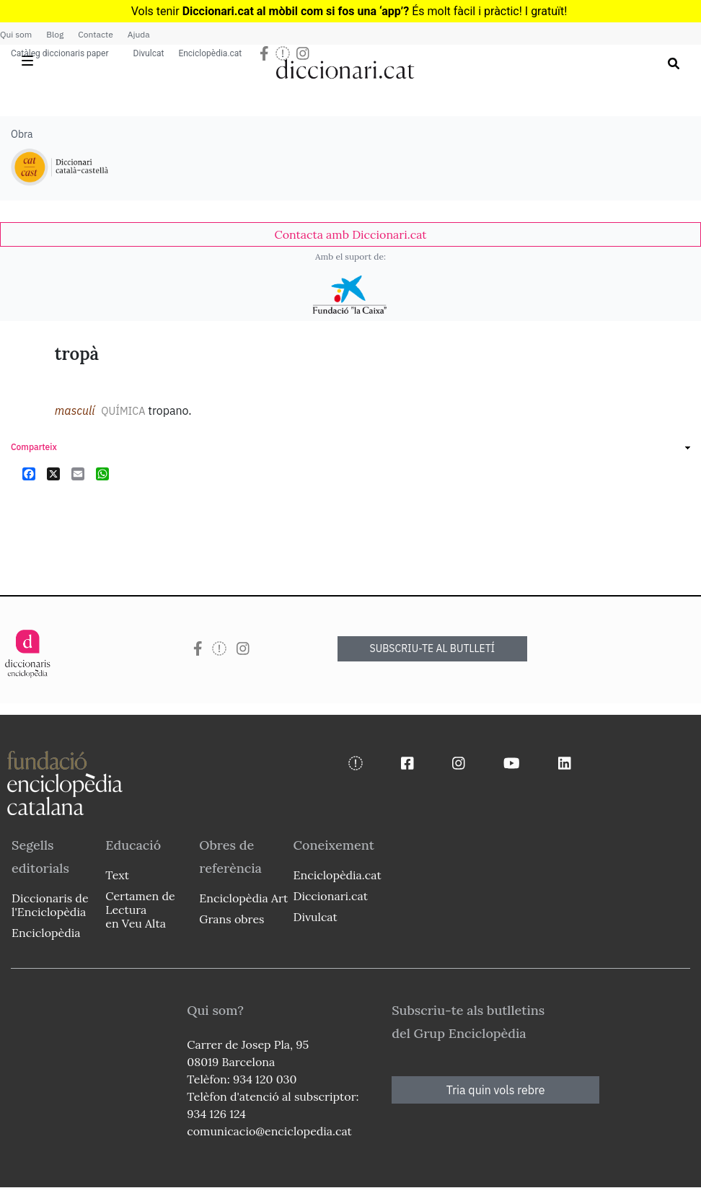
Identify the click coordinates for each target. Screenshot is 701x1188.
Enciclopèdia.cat (210, 53)
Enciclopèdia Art (243, 898)
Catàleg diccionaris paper (60, 53)
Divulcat (148, 53)
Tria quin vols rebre (495, 1090)
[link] (350, 234)
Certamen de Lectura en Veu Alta (140, 909)
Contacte (95, 34)
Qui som (16, 34)
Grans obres (231, 919)
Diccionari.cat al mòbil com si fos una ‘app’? (296, 11)
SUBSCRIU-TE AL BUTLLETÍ (432, 648)
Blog (54, 34)
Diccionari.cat (330, 896)
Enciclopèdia (46, 932)
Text (117, 875)
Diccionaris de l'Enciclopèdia (50, 905)
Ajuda (139, 34)
